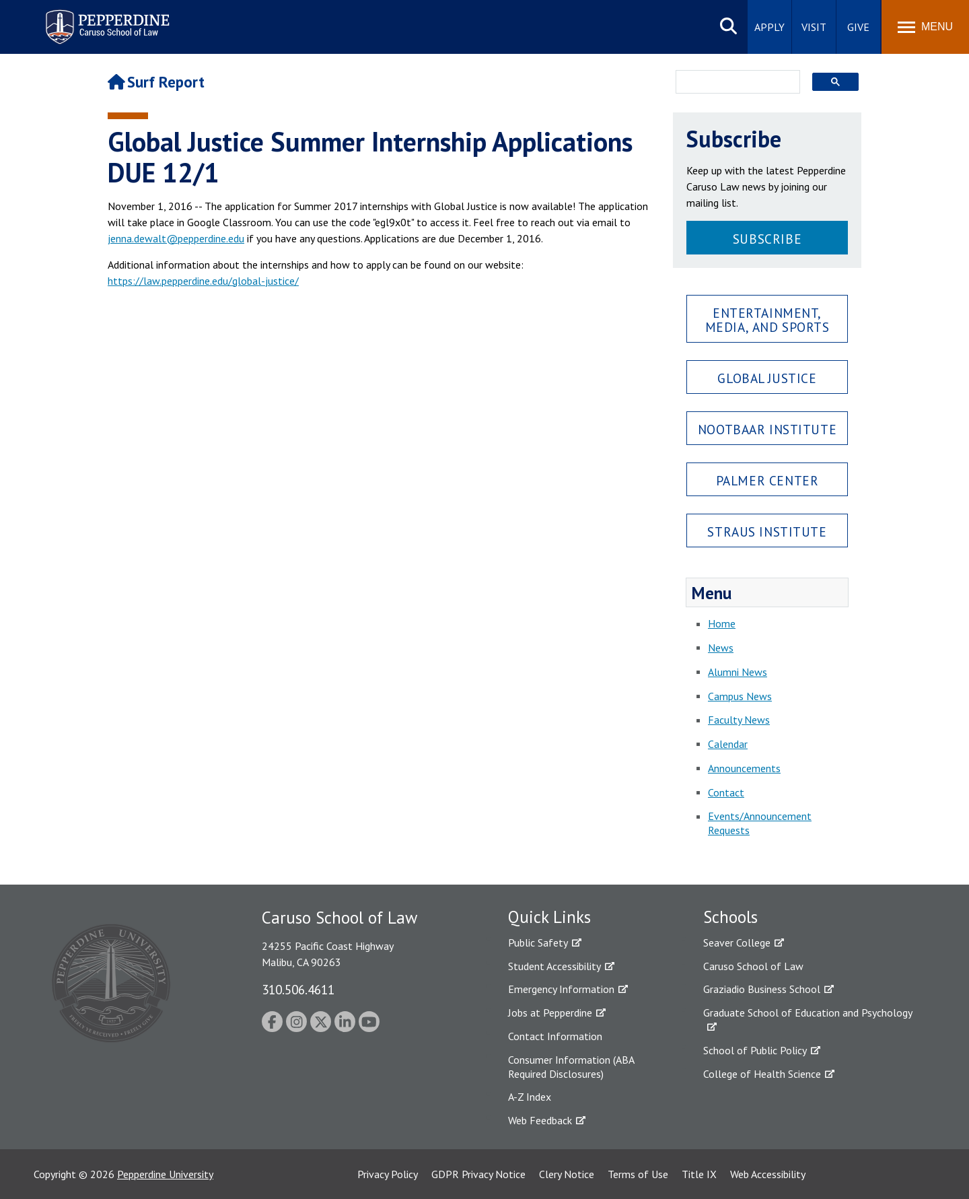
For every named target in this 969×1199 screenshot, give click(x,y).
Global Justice (766, 378)
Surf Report (156, 82)
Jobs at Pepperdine (550, 1012)
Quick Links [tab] (549, 917)
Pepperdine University (165, 1174)
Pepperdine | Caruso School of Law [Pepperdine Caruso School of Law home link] (105, 18)
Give (858, 27)
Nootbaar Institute (767, 429)
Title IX (699, 1174)
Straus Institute (766, 531)
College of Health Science (762, 1074)
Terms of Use (638, 1174)
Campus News (740, 696)
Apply (769, 27)
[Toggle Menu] (925, 27)
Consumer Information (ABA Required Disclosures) (571, 1067)
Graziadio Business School (761, 989)
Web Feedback (540, 1120)
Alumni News (737, 672)
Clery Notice (566, 1174)
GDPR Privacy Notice (478, 1174)
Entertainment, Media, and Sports (767, 319)
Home (721, 623)
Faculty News (739, 719)
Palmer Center (767, 480)
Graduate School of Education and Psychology (807, 1012)
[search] (733, 83)
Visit (813, 27)
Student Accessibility (554, 966)
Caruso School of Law (753, 966)
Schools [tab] (730, 917)
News (720, 647)
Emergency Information (561, 989)
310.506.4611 (298, 989)
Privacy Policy (387, 1174)
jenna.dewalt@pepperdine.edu (176, 238)
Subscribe (767, 238)
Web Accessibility (767, 1174)
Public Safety (538, 942)
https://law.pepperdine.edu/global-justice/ (203, 280)
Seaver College (736, 942)
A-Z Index (529, 1096)
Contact (726, 792)
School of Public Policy (755, 1050)
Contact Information (555, 1036)
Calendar (728, 744)
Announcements (744, 768)
